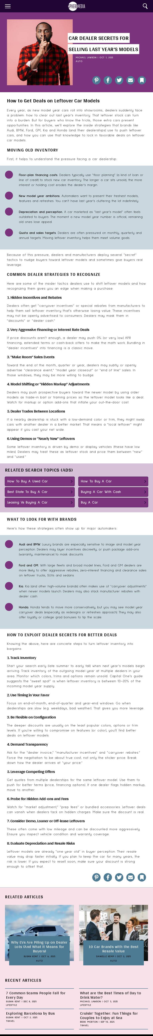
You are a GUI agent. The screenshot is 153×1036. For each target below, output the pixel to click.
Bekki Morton (89, 1022)
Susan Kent (31, 956)
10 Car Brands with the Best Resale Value (113, 949)
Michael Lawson (86, 57)
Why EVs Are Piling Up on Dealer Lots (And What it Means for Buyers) (39, 947)
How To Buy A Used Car (27, 481)
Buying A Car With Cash (101, 492)
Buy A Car (89, 502)
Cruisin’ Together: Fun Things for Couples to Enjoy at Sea (109, 1015)
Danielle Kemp (105, 956)
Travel (10, 1021)
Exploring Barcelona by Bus (30, 1013)
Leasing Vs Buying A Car (27, 502)
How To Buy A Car (96, 481)
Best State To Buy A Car (27, 492)
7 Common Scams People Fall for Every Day (36, 995)
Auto (79, 61)
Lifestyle (11, 1005)
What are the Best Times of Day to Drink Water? (110, 995)
